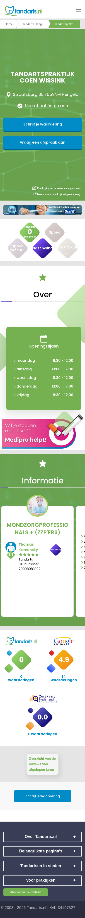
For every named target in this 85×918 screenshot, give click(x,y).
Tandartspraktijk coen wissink (67, 24)
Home (9, 24)
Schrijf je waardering (42, 124)
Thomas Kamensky (28, 547)
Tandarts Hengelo (34, 24)
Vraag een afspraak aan (42, 142)
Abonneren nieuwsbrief (25, 892)
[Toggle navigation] (78, 11)
